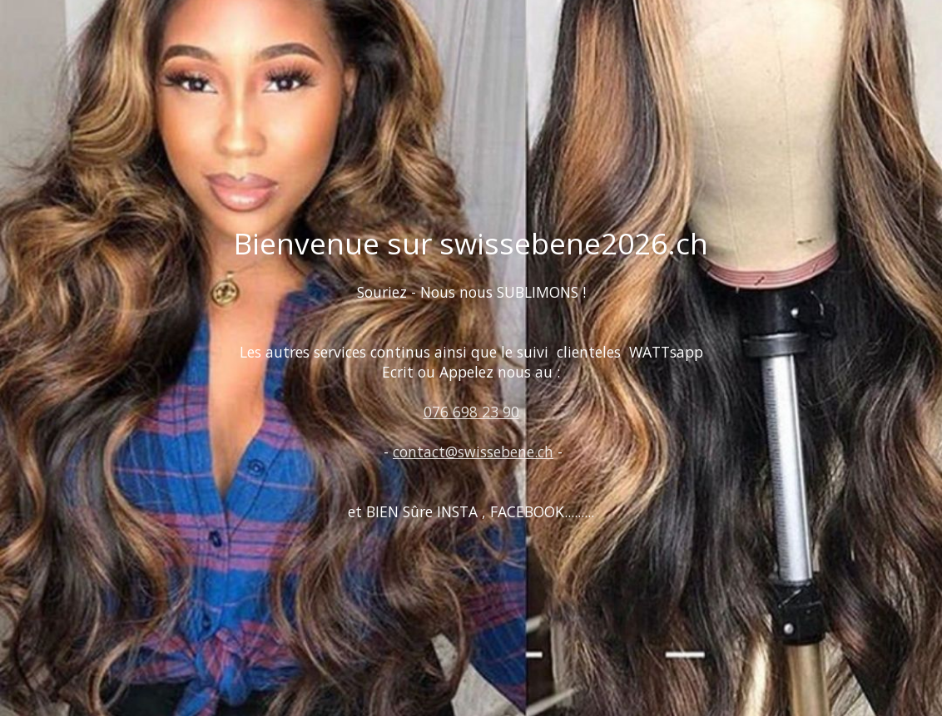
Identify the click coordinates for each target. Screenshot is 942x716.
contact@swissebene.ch (473, 452)
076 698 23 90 (471, 412)
